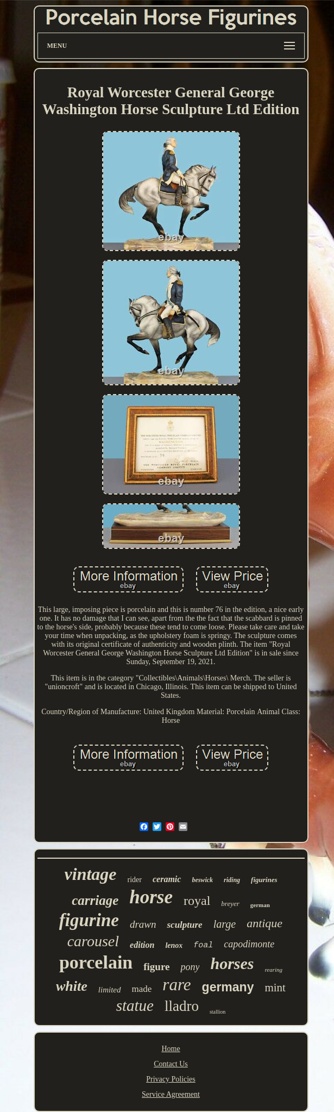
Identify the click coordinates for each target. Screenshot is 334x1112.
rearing (274, 969)
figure (156, 966)
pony (189, 966)
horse (151, 897)
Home (170, 1049)
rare (176, 984)
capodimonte (249, 944)
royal (197, 901)
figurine (89, 920)
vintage (91, 874)
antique (264, 923)
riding (232, 880)
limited (109, 989)
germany (228, 987)
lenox (173, 945)
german (260, 905)
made (142, 989)
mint (275, 987)
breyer (230, 903)
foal (203, 945)
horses (232, 963)
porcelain (96, 962)
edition (142, 944)
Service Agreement (171, 1094)
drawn (143, 924)
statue (135, 1005)
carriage (95, 900)
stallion (217, 1012)
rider (135, 880)
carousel (93, 941)
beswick (202, 880)
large (224, 924)
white (71, 986)
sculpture (184, 925)
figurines (264, 880)
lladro (182, 1006)
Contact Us (171, 1064)
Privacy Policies (171, 1079)
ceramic (167, 879)
